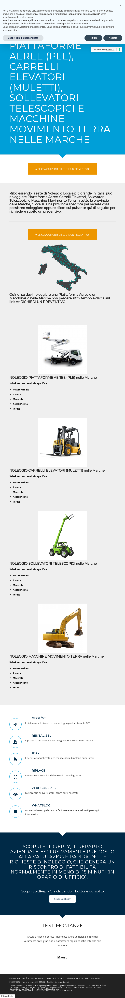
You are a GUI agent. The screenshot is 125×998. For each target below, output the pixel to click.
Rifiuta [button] (93, 38)
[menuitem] (20, 985)
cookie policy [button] (26, 17)
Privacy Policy (7, 996)
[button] (120, 5)
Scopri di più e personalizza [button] (23, 38)
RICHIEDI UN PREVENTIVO (43, 302)
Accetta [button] (113, 38)
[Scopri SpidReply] (62, 899)
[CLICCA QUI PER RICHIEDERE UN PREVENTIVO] (62, 169)
